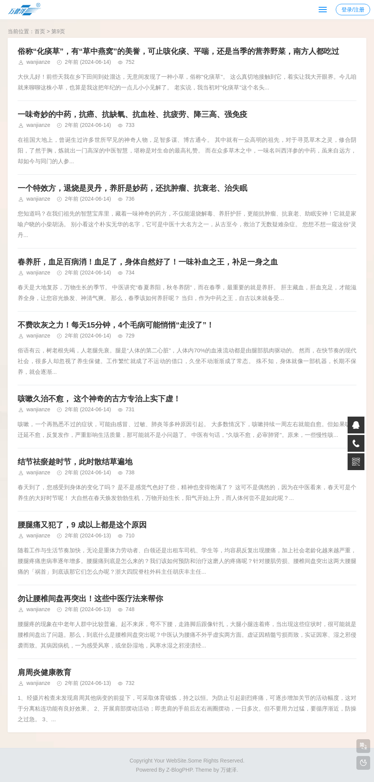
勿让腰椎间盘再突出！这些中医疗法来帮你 (90, 598)
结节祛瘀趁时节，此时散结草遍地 (75, 462)
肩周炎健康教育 (44, 672)
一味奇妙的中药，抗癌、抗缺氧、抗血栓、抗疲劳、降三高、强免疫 (132, 114)
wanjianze (38, 62)
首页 (39, 31)
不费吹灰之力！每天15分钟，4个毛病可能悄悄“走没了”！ (116, 325)
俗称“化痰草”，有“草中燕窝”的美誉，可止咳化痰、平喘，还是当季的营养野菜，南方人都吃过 (178, 51)
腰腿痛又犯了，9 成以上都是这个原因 (82, 525)
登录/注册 (352, 9)
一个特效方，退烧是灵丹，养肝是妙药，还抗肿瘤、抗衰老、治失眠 (132, 188)
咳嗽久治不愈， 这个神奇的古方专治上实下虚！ (99, 398)
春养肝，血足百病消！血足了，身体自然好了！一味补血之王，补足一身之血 (148, 262)
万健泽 (228, 770)
